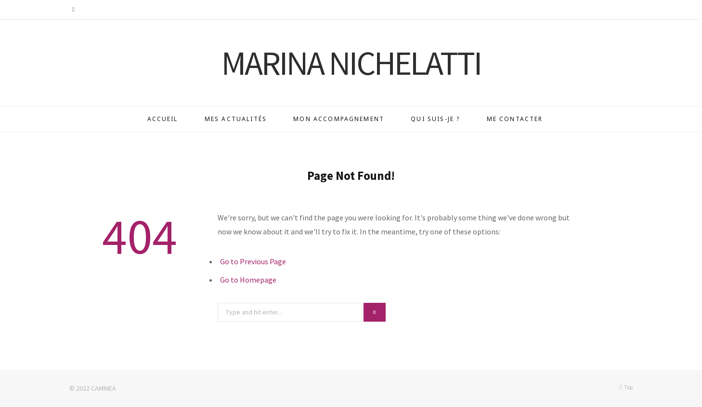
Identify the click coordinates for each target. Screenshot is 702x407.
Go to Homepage (248, 280)
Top (626, 387)
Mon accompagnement (338, 119)
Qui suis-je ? (435, 119)
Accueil (162, 119)
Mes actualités (236, 119)
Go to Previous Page (253, 261)
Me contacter (515, 119)
